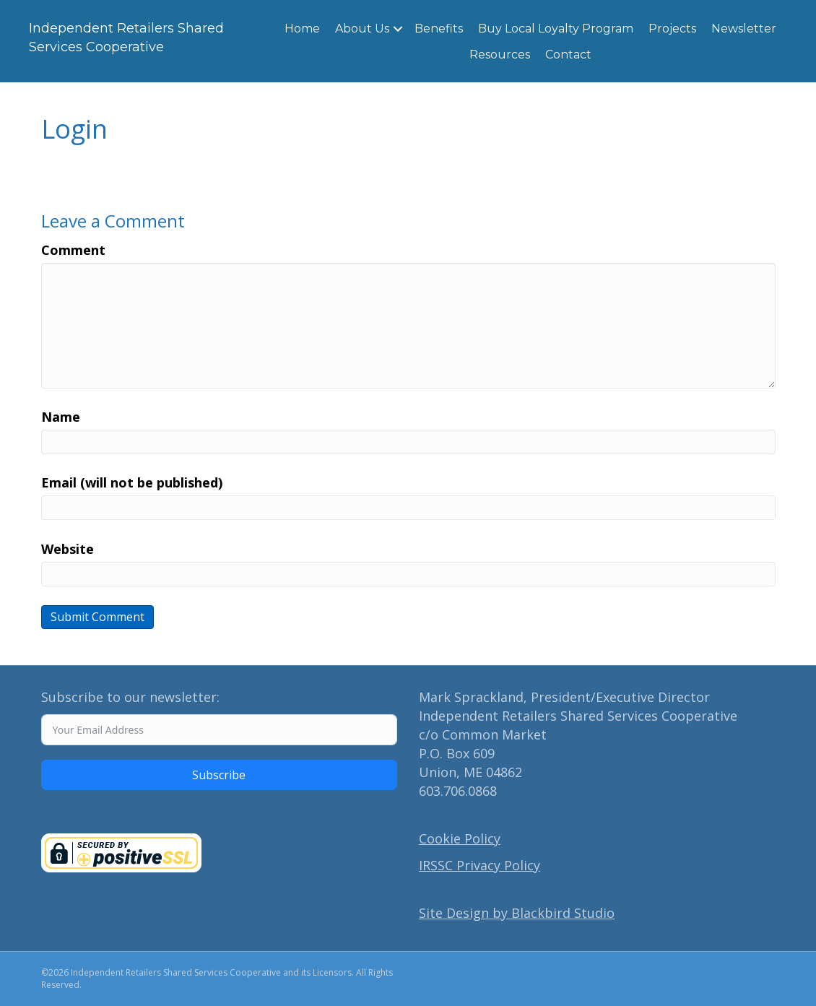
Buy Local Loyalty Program (555, 28)
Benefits (438, 28)
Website (67, 549)
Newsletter (743, 28)
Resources (499, 54)
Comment (73, 250)
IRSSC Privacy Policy (479, 865)
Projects (672, 28)
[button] (398, 29)
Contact (568, 54)
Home (302, 28)
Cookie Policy (459, 838)
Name (60, 416)
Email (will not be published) (131, 482)
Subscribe (219, 775)
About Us (362, 28)
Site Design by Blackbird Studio (517, 913)
